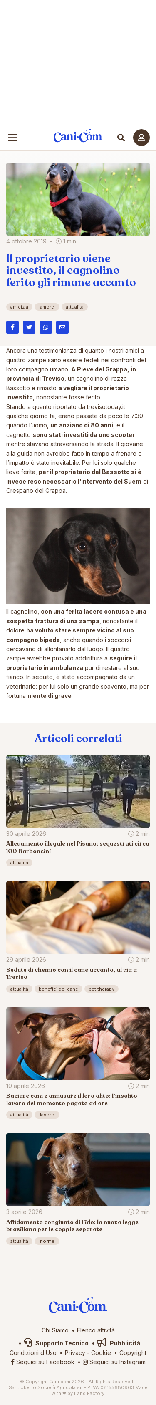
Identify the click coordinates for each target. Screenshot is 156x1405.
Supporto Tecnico (56, 1343)
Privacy (75, 1352)
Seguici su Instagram (114, 1361)
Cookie (101, 1352)
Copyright (132, 1352)
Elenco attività (96, 1330)
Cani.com (78, 135)
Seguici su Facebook (42, 1361)
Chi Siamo (55, 1330)
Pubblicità (118, 1343)
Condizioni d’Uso (33, 1352)
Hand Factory (89, 1393)
